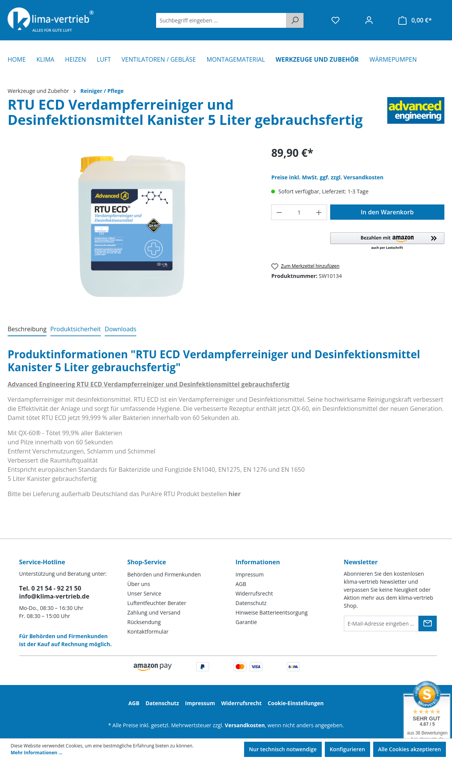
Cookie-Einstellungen (296, 703)
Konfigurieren (347, 749)
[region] (132, 227)
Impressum (250, 574)
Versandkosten (245, 725)
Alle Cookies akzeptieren (409, 749)
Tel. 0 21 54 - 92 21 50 (50, 588)
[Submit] (427, 623)
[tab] (27, 329)
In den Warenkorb (387, 212)
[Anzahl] (299, 212)
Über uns (138, 584)
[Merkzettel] (335, 20)
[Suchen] (294, 20)
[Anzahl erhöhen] (319, 212)
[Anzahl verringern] (279, 212)
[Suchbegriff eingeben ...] (221, 20)
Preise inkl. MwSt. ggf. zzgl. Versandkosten (327, 177)
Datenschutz (251, 603)
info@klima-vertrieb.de (54, 596)
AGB (241, 584)
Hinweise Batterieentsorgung (272, 612)
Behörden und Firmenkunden (164, 574)
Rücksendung (144, 622)
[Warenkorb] (415, 20)
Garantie (246, 622)
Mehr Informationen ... (36, 752)
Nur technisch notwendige (283, 749)
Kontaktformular (147, 631)
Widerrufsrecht (254, 593)
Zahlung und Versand (153, 612)
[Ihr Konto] (369, 20)
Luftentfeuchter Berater (156, 603)
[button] (387, 241)
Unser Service (144, 593)
